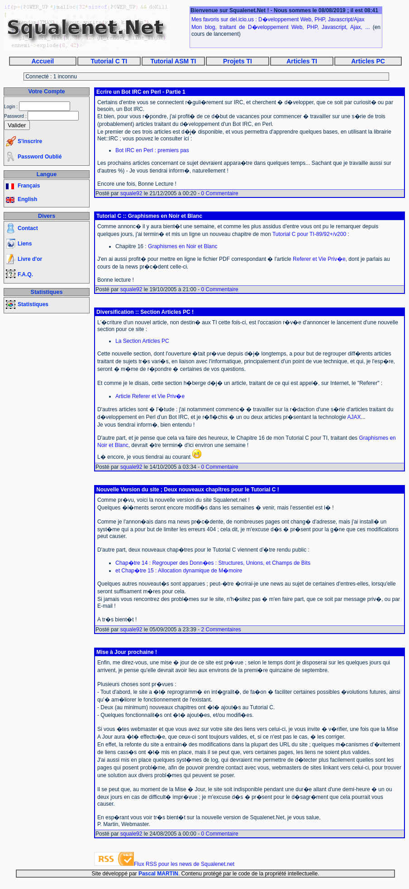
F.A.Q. (25, 274)
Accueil (42, 61)
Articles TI (301, 61)
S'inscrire (30, 141)
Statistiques (33, 304)
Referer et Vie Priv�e (319, 259)
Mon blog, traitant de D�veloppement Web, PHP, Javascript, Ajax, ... (280, 27)
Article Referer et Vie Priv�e (150, 396)
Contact (28, 228)
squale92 (131, 193)
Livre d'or (30, 259)
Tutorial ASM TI (173, 61)
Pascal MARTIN (158, 873)
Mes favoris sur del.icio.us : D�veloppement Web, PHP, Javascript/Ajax (277, 19)
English (27, 199)
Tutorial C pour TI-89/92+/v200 (309, 234)
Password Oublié (40, 157)
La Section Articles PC (142, 341)
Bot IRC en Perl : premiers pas (152, 150)
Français (29, 186)
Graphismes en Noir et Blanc (182, 246)
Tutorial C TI (109, 61)
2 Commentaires (221, 629)
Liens (25, 243)
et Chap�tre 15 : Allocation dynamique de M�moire (178, 570)
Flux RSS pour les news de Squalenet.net (184, 864)
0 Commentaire (219, 193)
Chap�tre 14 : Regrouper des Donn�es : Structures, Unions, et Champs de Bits (212, 563)
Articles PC (368, 61)
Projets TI (237, 61)
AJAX (354, 417)
